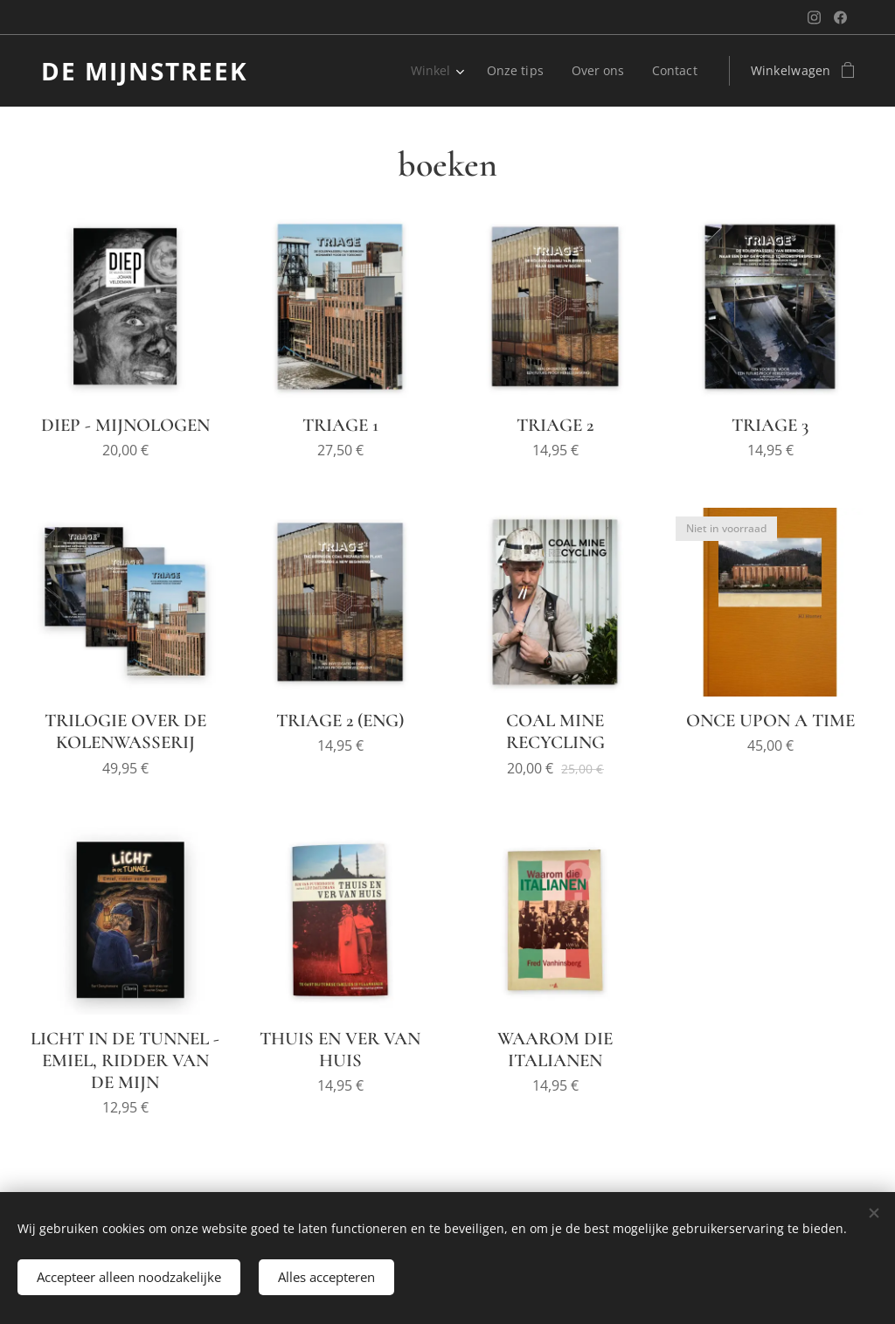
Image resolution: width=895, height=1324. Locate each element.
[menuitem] (386, 71)
